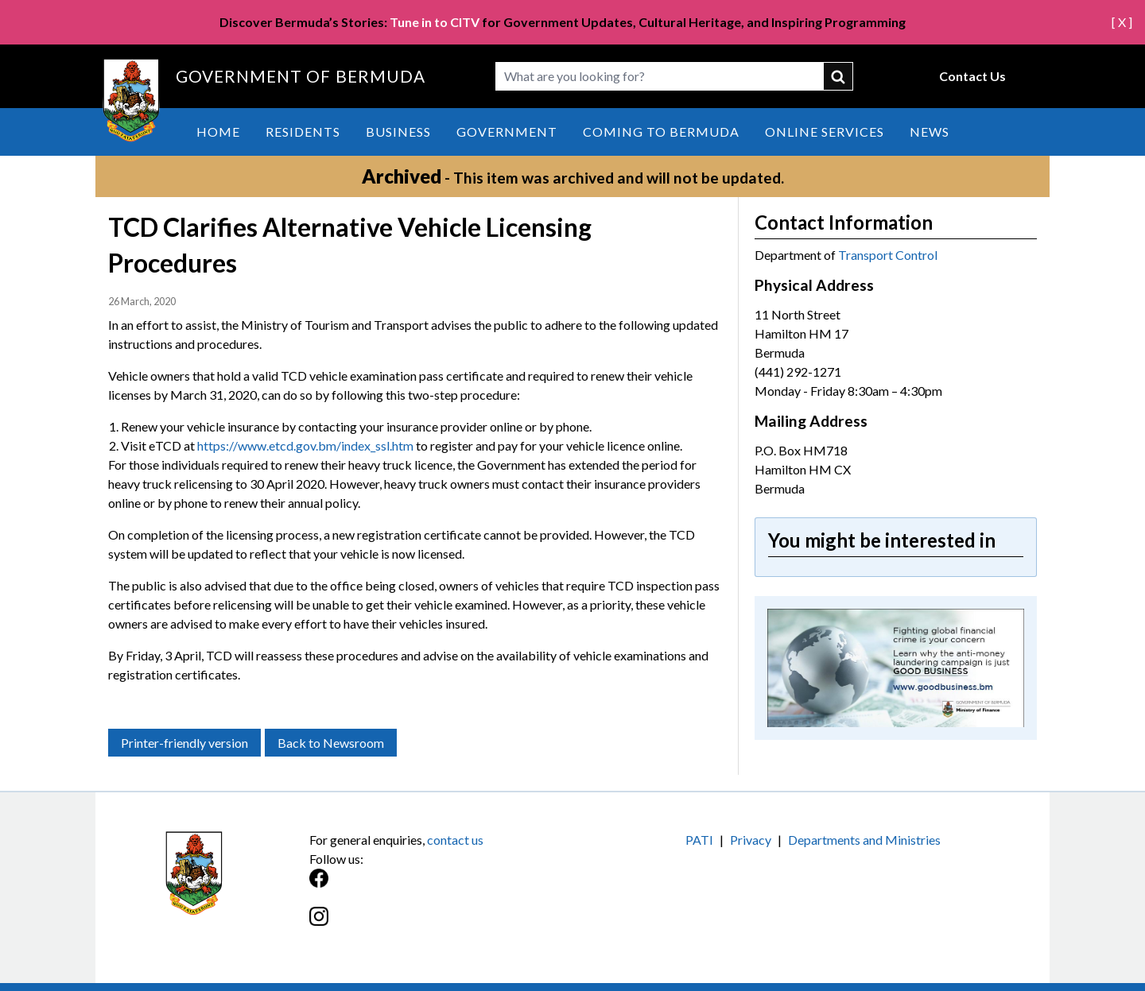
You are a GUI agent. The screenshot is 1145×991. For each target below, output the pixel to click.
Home (218, 131)
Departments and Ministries (864, 839)
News (929, 131)
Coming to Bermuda (661, 131)
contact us (455, 839)
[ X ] (1122, 21)
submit (839, 76)
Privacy (750, 839)
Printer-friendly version (184, 742)
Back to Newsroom (331, 742)
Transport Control (887, 254)
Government (506, 131)
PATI (699, 839)
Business (398, 131)
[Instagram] (440, 925)
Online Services (824, 131)
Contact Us (972, 75)
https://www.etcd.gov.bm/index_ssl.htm (305, 445)
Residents (303, 131)
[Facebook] (440, 886)
